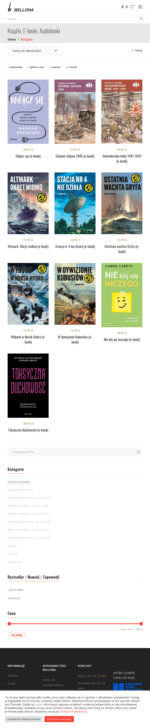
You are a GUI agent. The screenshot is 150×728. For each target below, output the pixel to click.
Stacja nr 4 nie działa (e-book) (75, 246)
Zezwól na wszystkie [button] (59, 719)
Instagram (127, 6)
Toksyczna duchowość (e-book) (28, 429)
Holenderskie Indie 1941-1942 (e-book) (122, 158)
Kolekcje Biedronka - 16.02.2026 (29, 498)
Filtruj (17, 635)
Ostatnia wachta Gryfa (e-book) (121, 249)
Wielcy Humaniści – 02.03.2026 (28, 514)
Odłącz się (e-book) (28, 156)
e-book (72, 67)
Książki (12, 546)
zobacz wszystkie (19, 482)
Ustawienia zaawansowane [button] (23, 719)
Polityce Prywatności (73, 711)
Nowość (15, 598)
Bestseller (17, 590)
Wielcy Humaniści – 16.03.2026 (28, 530)
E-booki (12, 554)
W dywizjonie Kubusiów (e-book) (75, 339)
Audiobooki (15, 562)
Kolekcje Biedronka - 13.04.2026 (29, 538)
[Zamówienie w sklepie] (33, 50)
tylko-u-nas (37, 67)
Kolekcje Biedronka (20, 490)
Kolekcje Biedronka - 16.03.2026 (29, 522)
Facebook (123, 6)
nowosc (56, 67)
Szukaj (138, 452)
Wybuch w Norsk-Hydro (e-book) (28, 339)
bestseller (16, 67)
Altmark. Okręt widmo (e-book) (28, 246)
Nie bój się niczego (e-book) (122, 339)
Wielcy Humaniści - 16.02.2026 (28, 506)
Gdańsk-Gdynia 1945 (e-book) (75, 156)
